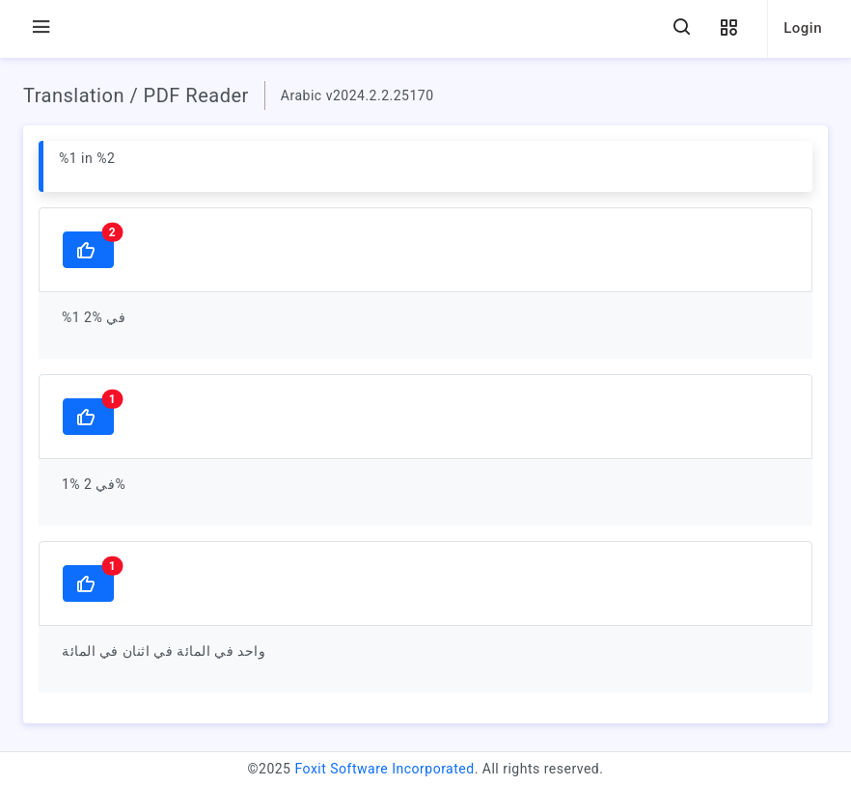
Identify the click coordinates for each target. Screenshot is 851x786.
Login (802, 28)
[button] (728, 28)
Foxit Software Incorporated (384, 768)
